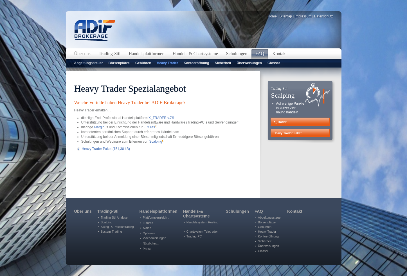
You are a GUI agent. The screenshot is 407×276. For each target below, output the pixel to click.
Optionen (149, 233)
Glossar (273, 63)
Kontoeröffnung (196, 63)
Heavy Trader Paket (106, 149)
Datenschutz (323, 16)
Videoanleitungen (156, 238)
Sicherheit (223, 63)
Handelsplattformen (158, 211)
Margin (99, 127)
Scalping (155, 141)
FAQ (259, 211)
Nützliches (151, 243)
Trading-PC (194, 236)
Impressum (303, 16)
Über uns (83, 211)
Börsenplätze (119, 63)
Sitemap (286, 16)
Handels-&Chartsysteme (196, 213)
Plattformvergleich (156, 217)
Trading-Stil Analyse (114, 217)
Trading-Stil (108, 211)
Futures (149, 127)
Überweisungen (249, 63)
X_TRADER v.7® (161, 118)
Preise (147, 248)
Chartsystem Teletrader (202, 231)
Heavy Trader (167, 63)
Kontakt (294, 211)
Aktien (148, 228)
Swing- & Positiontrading (117, 226)
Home (272, 16)
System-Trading (111, 231)
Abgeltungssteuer (88, 63)
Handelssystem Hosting (202, 224)
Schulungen (237, 211)
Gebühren (143, 63)
